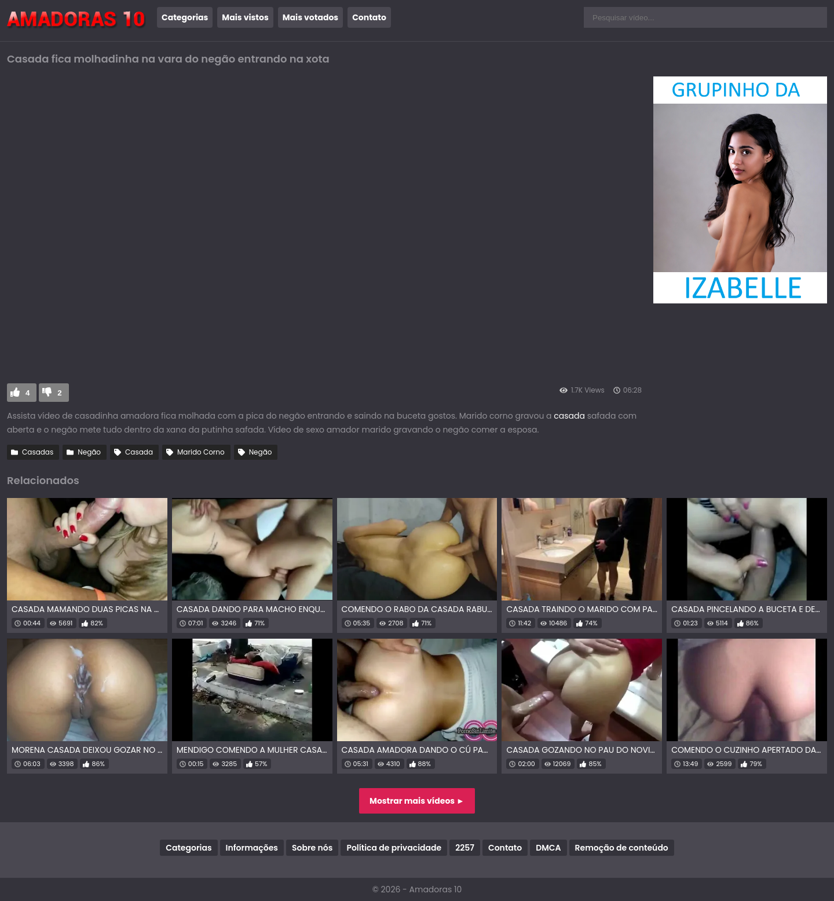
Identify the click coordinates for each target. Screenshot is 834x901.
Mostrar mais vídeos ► (417, 801)
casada (569, 416)
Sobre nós (312, 848)
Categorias (185, 17)
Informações (252, 848)
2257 (464, 848)
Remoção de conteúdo (621, 848)
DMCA (548, 848)
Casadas (37, 452)
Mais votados (310, 17)
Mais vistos (245, 17)
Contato (369, 17)
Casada (139, 452)
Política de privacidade (393, 848)
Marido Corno (201, 452)
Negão (89, 452)
